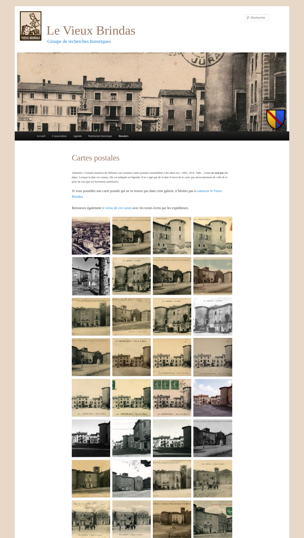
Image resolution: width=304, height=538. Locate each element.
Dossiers (123, 136)
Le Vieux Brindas (91, 30)
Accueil (41, 136)
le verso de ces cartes (117, 208)
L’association (59, 136)
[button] (91, 235)
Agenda (77, 136)
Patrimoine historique (100, 136)
